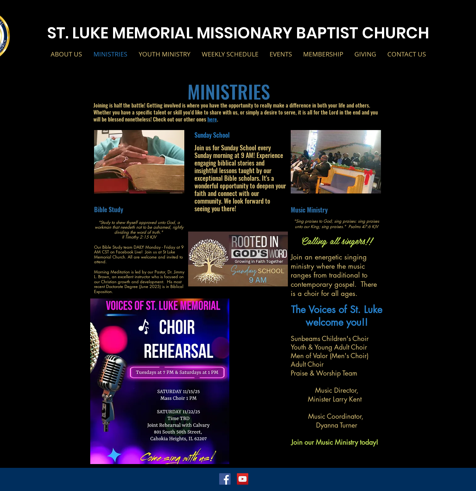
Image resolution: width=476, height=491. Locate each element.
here (212, 119)
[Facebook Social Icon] (225, 479)
